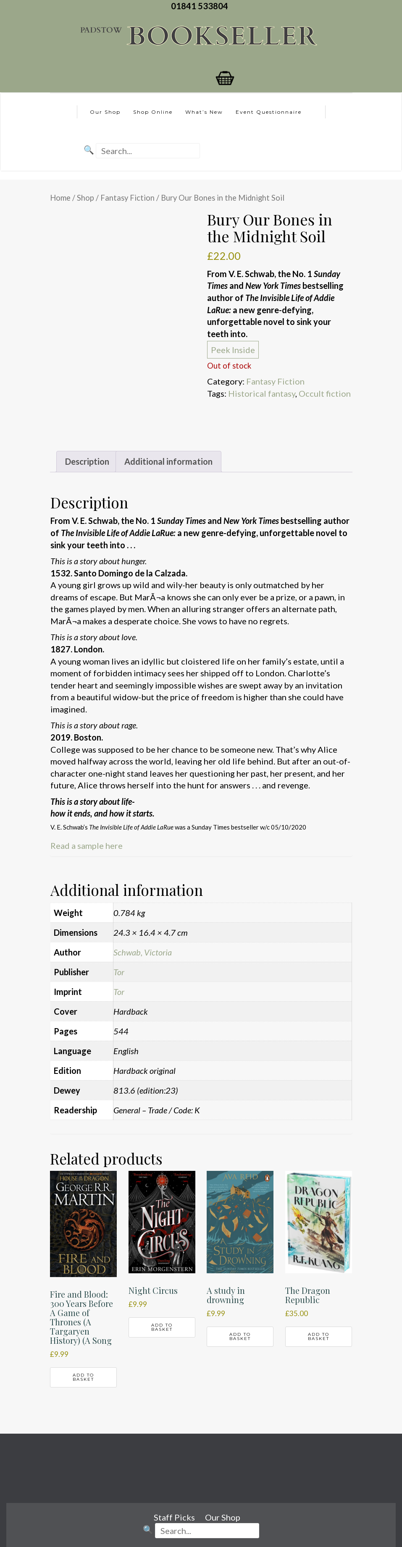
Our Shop (105, 112)
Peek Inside (233, 350)
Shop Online (153, 112)
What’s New (204, 112)
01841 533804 (201, 6)
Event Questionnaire (269, 112)
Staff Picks (174, 1517)
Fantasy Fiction (127, 197)
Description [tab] (87, 461)
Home (60, 197)
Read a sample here (86, 845)
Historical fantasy (261, 393)
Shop (85, 197)
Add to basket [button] (83, 1377)
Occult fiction (325, 393)
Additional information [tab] (168, 461)
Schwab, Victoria (142, 952)
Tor (118, 972)
